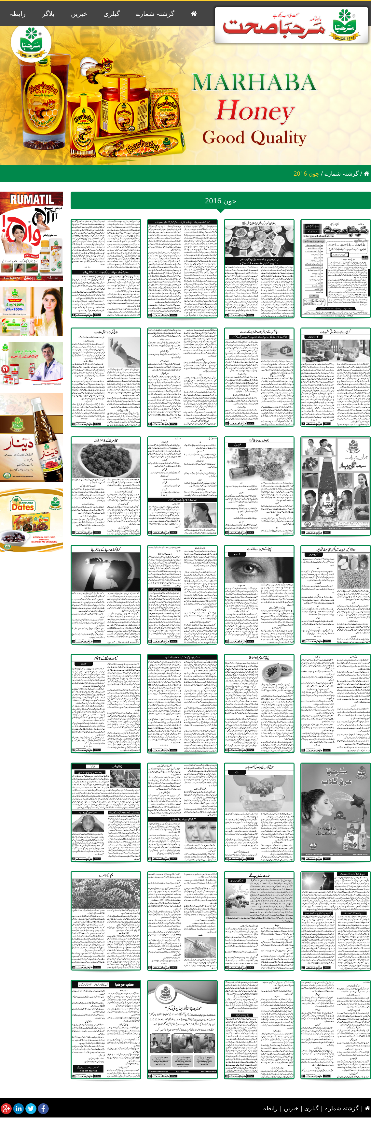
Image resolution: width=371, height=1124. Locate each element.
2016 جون (306, 173)
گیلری (111, 13)
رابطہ (17, 13)
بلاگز (48, 13)
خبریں (79, 13)
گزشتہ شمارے (155, 13)
